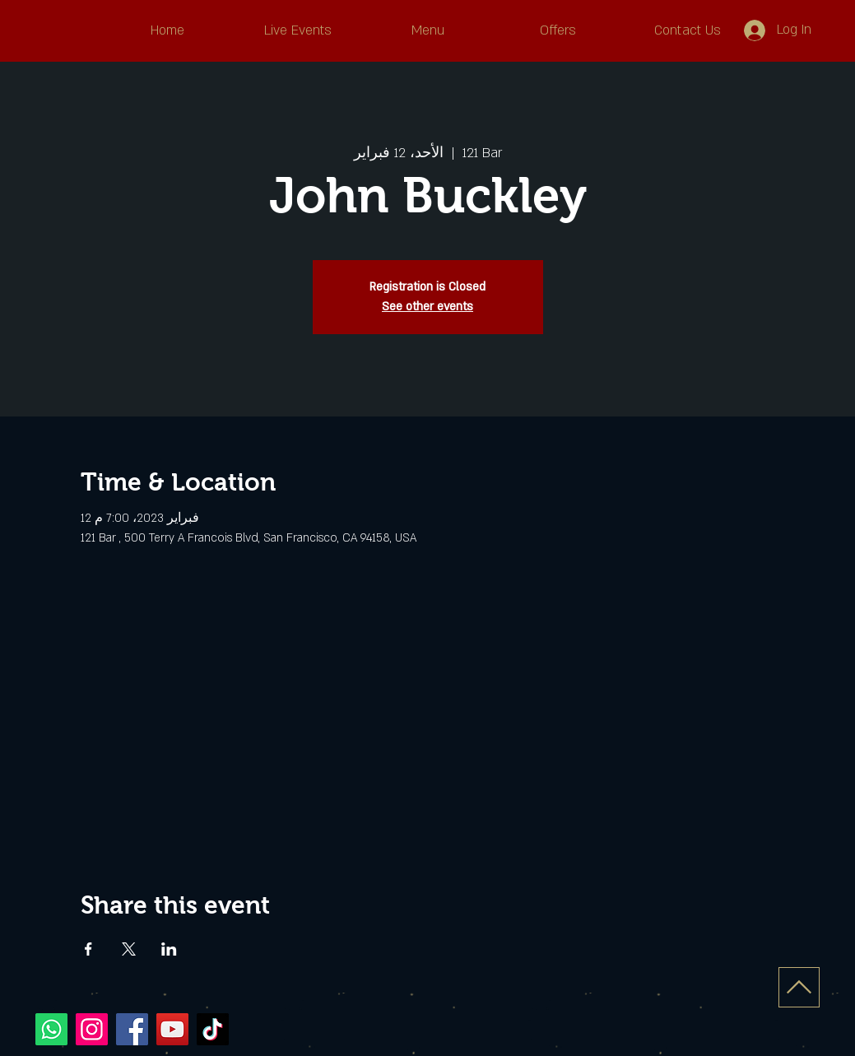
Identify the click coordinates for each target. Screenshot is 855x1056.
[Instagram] (92, 1029)
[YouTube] (172, 1029)
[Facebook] (132, 1029)
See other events (427, 306)
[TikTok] (213, 1029)
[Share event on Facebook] (88, 949)
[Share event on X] (129, 949)
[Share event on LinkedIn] (169, 949)
